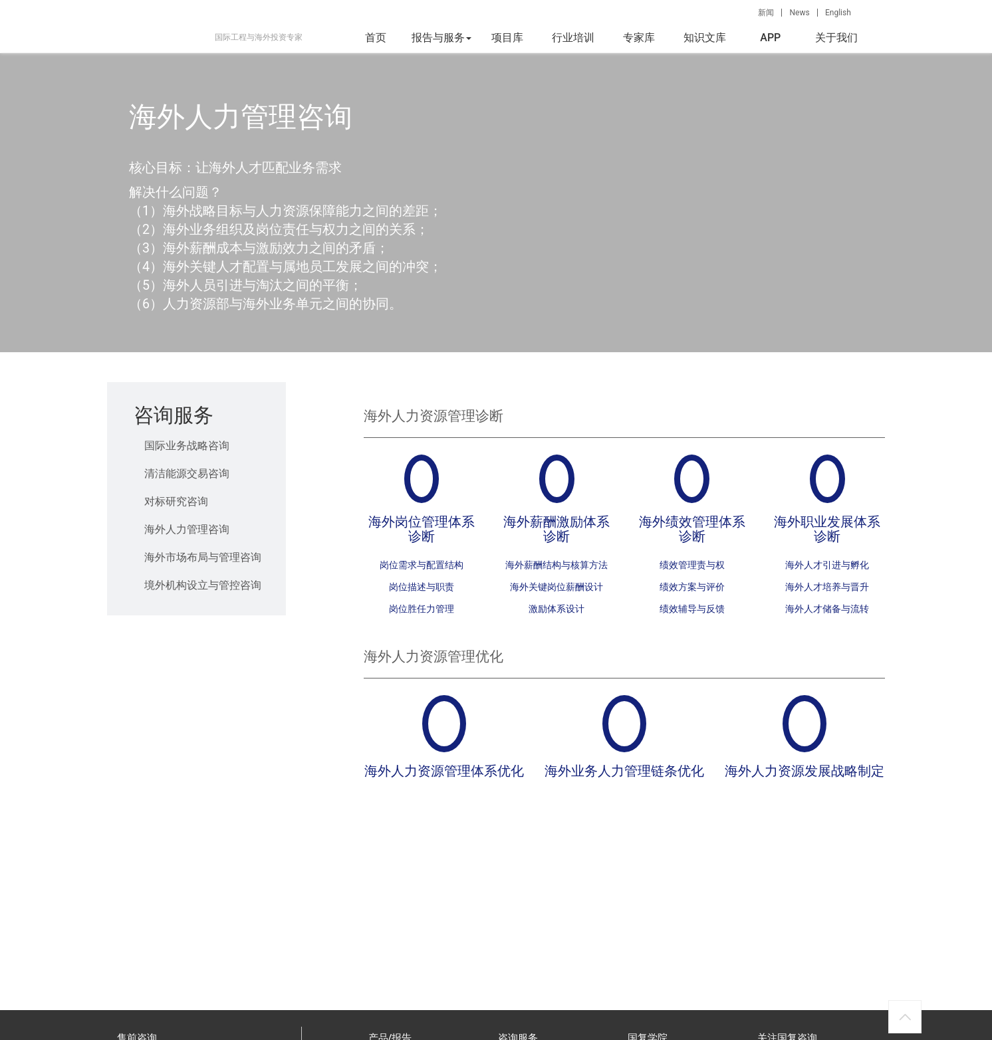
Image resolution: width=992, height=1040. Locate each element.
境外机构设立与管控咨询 (202, 585)
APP (770, 37)
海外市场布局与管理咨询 (202, 557)
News (799, 12)
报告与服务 (441, 37)
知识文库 (704, 37)
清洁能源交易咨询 (186, 473)
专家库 (639, 37)
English (838, 12)
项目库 (507, 37)
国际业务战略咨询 (186, 445)
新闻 (766, 12)
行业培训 (573, 37)
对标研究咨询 (176, 501)
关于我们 (836, 37)
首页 (375, 37)
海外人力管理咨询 (186, 529)
